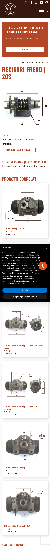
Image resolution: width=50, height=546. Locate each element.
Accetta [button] (25, 290)
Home (25, 62)
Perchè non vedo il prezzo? (18, 149)
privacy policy (7, 258)
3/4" (15, 234)
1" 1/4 (15, 354)
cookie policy (21, 268)
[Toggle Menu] (41, 10)
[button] (46, 248)
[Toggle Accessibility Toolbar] (42, 265)
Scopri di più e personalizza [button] (25, 296)
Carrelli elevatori (24, 139)
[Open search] (46, 10)
